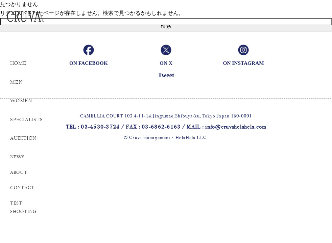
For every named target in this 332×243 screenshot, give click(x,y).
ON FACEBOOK (88, 63)
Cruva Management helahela (35, 19)
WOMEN (21, 101)
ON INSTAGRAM (243, 63)
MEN (16, 82)
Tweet (166, 75)
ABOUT (18, 172)
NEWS (17, 157)
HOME (18, 63)
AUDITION (23, 138)
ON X (166, 63)
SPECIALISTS (26, 119)
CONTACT (22, 188)
